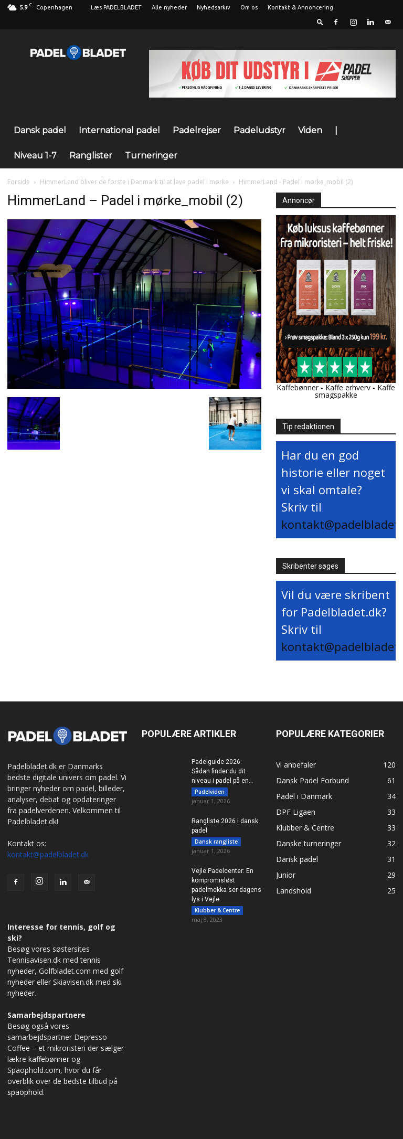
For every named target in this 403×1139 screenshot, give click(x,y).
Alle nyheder (169, 7)
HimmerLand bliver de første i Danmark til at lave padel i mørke (134, 181)
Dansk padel (40, 130)
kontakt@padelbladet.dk (48, 854)
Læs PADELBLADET (116, 7)
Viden (310, 130)
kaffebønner (48, 1059)
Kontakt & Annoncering (300, 7)
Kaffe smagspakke (355, 391)
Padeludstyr (259, 130)
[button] (320, 22)
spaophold (25, 1092)
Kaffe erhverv (347, 387)
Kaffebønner (298, 387)
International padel (119, 130)
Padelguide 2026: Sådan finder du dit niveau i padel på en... (222, 771)
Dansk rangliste (216, 843)
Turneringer (151, 156)
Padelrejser (197, 130)
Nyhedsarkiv (213, 7)
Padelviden (210, 791)
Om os (249, 7)
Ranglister (90, 156)
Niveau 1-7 (35, 156)
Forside (18, 181)
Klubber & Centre (217, 914)
